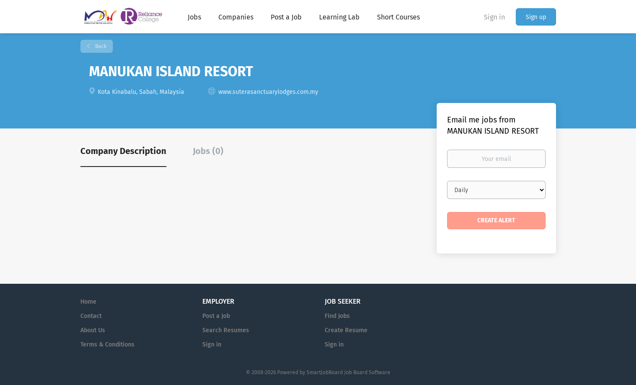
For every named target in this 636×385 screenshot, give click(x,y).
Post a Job (216, 316)
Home (88, 301)
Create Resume (346, 330)
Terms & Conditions (107, 344)
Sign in (494, 17)
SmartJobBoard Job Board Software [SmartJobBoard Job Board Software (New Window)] (348, 372)
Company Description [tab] (123, 151)
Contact (91, 316)
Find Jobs (337, 316)
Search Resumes (225, 330)
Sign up (536, 17)
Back (100, 46)
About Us (92, 330)
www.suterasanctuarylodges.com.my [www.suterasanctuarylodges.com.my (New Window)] (268, 92)
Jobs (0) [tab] (208, 151)
